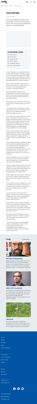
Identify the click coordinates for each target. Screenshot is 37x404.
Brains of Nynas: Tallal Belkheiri (14, 288)
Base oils (3, 371)
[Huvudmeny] (34, 2)
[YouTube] (22, 389)
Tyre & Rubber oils (5, 382)
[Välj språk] (27, 2)
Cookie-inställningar (6, 347)
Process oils (4, 374)
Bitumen (3, 369)
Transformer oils (5, 380)
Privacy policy (4, 354)
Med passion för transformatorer (14, 259)
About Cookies (4, 359)
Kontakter (3, 342)
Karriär (2, 345)
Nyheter (3, 340)
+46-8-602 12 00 (5, 399)
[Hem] (10, 2)
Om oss (3, 337)
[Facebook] (14, 389)
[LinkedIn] (18, 389)
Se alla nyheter (25, 239)
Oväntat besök (9, 319)
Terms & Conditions (5, 357)
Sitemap (3, 362)
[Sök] (31, 2)
